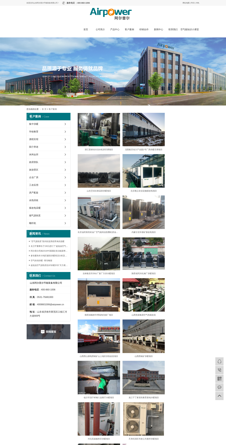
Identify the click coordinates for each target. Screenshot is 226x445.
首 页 (44, 109)
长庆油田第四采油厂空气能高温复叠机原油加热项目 (138, 185)
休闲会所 (33, 154)
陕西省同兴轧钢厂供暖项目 (138, 224)
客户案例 (129, 29)
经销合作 (144, 29)
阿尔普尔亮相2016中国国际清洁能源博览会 (49, 251)
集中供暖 (33, 124)
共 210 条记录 (96, 388)
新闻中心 (158, 29)
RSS (193, 3)
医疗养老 (33, 147)
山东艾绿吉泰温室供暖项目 (180, 147)
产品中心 (114, 29)
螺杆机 (32, 223)
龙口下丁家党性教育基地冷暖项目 (138, 301)
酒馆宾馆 (33, 139)
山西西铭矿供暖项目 (180, 263)
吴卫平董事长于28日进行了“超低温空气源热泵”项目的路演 (49, 246)
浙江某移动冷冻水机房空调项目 (97, 147)
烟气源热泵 (35, 215)
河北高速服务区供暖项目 (180, 301)
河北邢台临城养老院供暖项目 (97, 379)
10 (162, 388)
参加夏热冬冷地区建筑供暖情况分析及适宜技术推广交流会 (49, 255)
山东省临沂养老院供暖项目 (180, 379)
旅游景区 (33, 170)
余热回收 (33, 200)
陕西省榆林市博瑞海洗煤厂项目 (180, 224)
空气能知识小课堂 (189, 29)
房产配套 (33, 192)
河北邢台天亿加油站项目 (138, 379)
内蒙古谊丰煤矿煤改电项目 (180, 185)
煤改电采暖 (35, 208)
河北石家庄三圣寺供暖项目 (138, 340)
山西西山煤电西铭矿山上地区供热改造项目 (138, 263)
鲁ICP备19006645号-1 (90, 442)
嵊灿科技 (196, 442)
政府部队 (33, 162)
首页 (85, 29)
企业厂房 (33, 177)
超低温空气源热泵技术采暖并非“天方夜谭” (49, 265)
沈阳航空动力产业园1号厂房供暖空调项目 (138, 147)
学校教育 (33, 131)
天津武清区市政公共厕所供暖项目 (97, 340)
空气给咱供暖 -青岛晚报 (41, 260)
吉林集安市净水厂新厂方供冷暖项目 (97, 224)
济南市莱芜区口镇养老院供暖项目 (180, 340)
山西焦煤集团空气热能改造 (97, 263)
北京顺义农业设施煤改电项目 (97, 185)
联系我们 (173, 29)
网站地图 (186, 3)
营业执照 (103, 442)
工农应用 (33, 185)
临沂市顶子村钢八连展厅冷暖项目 (97, 301)
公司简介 (100, 29)
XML (197, 3)
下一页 (171, 388)
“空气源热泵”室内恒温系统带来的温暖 (47, 241)
